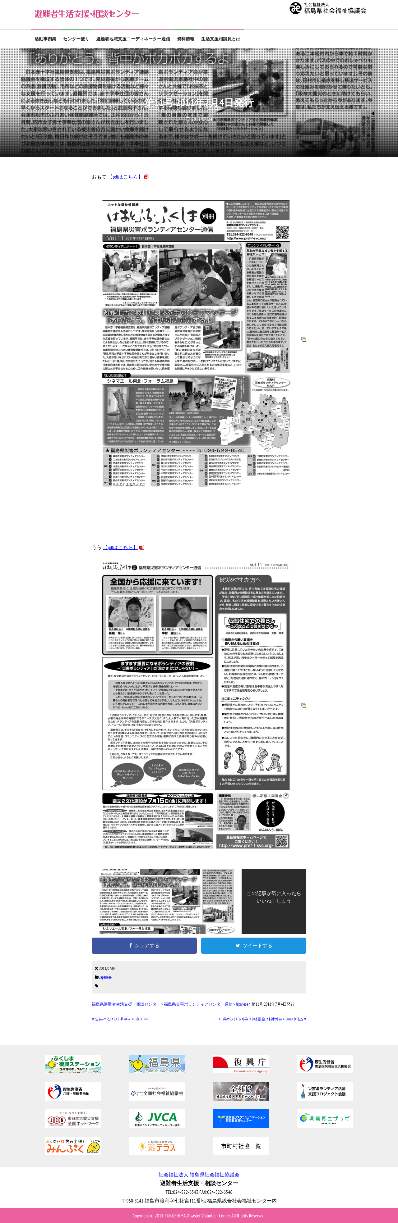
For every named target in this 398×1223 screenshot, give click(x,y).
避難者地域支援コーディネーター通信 (133, 39)
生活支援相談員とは (220, 39)
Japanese (106, 977)
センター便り (76, 39)
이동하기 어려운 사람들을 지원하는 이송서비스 (262, 1019)
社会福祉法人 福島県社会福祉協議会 (199, 1174)
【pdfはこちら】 (125, 177)
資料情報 (185, 39)
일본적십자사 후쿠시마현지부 (120, 1019)
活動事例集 (45, 39)
